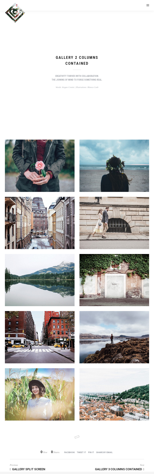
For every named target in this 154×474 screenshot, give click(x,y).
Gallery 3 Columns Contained (119, 469)
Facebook (69, 452)
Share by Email (104, 452)
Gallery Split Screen (27, 469)
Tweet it (81, 452)
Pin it (91, 452)
